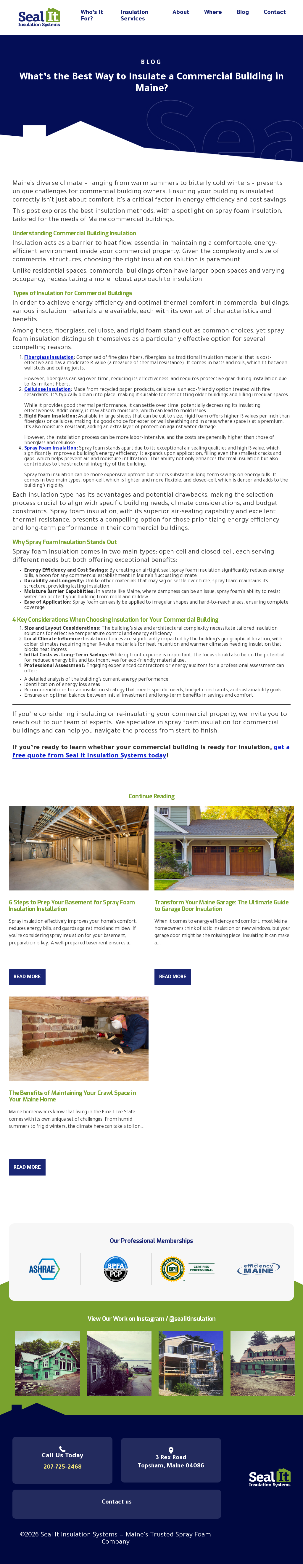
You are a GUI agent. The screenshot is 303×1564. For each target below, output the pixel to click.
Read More (27, 977)
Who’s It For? (92, 16)
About (181, 13)
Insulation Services (134, 16)
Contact (275, 13)
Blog (243, 13)
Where (213, 13)
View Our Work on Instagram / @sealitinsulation (152, 1319)
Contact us (117, 1502)
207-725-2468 (62, 1467)
